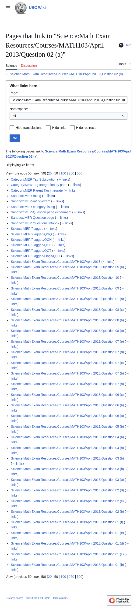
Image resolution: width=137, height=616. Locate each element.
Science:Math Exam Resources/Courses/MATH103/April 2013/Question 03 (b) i (68, 469)
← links (63, 179)
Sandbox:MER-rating (26, 196)
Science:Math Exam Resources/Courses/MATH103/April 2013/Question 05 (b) (67, 426)
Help (124, 45)
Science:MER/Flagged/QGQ (31, 234)
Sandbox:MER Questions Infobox (35, 223)
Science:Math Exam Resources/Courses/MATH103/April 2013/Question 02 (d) (67, 490)
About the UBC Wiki (37, 598)
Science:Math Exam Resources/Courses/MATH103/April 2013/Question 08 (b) (67, 320)
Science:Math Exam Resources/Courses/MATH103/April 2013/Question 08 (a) (67, 331)
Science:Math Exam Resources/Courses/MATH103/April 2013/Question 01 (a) (67, 299)
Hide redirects (86, 128)
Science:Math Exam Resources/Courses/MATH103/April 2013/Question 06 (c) (67, 395)
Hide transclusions (29, 128)
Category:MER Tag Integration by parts (39, 185)
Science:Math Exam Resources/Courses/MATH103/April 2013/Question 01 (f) (67, 522)
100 (63, 173)
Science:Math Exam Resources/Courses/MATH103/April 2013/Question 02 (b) (67, 511)
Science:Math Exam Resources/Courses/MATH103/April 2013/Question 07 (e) (67, 341)
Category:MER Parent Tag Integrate (37, 190)
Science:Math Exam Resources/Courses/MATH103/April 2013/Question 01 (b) (67, 565)
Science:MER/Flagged (27, 228)
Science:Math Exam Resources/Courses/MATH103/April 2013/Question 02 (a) (66, 74)
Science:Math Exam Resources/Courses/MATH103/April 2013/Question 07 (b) (67, 373)
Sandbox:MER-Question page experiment (41, 212)
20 (50, 173)
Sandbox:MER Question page (32, 217)
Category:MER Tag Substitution (33, 179)
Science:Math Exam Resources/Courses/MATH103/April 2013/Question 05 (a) (67, 267)
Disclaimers (60, 598)
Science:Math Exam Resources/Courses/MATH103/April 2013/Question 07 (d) (67, 352)
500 (79, 173)
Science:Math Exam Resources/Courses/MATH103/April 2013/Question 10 (65, 277)
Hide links (59, 128)
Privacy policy (14, 598)
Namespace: (19, 109)
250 (71, 173)
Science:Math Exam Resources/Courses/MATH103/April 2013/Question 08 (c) (67, 310)
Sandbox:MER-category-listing (33, 207)
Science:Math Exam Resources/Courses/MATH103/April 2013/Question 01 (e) (67, 533)
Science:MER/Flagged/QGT (31, 250)
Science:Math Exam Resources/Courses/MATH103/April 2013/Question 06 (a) (67, 416)
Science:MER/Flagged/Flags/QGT (35, 256)
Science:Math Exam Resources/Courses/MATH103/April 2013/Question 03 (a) (67, 480)
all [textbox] (14, 116)
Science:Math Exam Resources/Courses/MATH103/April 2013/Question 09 (65, 288)
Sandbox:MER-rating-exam (30, 201)
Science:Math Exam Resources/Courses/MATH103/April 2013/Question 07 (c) (67, 363)
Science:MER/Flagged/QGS (31, 245)
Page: (14, 93)
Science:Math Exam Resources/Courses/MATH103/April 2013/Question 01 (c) (67, 554)
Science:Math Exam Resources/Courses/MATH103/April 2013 (55, 261)
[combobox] (68, 100)
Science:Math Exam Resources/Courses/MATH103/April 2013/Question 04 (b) (67, 437)
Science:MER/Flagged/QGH (31, 239)
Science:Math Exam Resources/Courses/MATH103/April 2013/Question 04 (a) (67, 448)
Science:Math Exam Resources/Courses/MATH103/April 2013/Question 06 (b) (67, 405)
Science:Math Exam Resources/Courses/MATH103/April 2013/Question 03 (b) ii (68, 458)
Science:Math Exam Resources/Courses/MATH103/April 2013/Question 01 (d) (67, 543)
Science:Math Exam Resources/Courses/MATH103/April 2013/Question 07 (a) (67, 384)
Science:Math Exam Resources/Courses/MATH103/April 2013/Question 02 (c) (67, 501)
